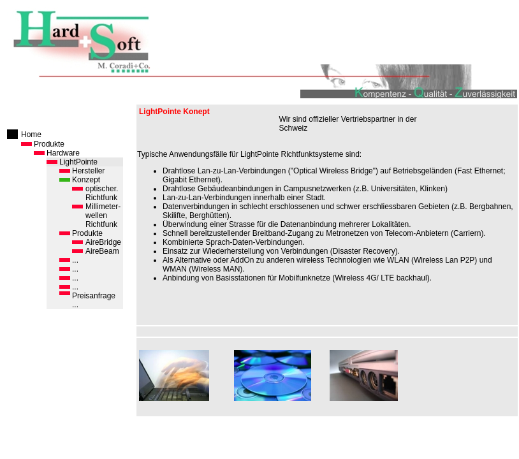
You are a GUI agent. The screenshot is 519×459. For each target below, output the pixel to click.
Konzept (86, 179)
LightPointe (78, 161)
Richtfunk (101, 197)
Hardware (63, 153)
